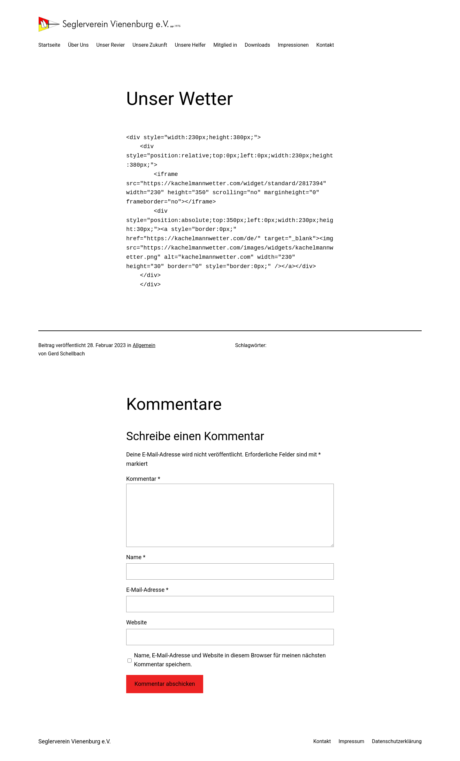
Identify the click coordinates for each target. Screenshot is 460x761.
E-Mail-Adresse (147, 589)
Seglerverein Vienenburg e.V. (74, 741)
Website (136, 622)
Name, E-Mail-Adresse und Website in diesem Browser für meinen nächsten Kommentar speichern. (230, 660)
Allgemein (144, 345)
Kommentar (143, 478)
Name (135, 557)
